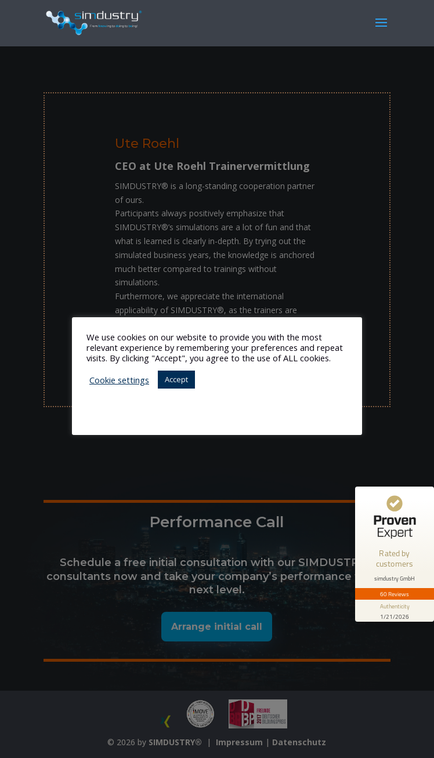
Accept (176, 379)
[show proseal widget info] (394, 611)
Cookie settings (119, 380)
